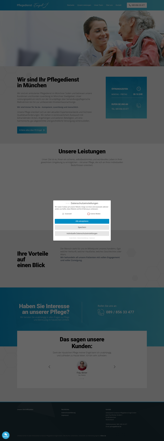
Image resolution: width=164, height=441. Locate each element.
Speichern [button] (82, 227)
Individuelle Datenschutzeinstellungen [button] (82, 233)
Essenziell (67, 214)
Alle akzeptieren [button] (82, 221)
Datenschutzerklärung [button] (82, 238)
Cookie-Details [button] (72, 238)
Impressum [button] (92, 238)
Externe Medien (94, 214)
